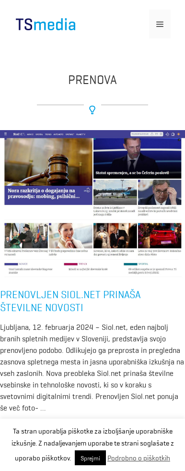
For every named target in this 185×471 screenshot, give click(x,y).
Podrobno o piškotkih (138, 457)
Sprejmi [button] (90, 457)
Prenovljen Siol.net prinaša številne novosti (70, 300)
